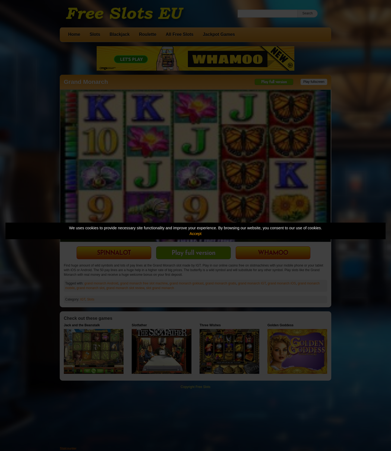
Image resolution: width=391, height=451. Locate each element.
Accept (195, 233)
